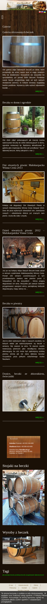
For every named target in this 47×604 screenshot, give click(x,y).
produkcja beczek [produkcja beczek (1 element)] (20, 575)
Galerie (34, 588)
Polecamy (13, 588)
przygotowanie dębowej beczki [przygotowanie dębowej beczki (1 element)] (35, 575)
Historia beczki (23, 585)
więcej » (39, 91)
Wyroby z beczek (23, 590)
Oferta (36, 585)
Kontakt (24, 588)
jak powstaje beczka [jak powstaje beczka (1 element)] (8, 575)
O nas (11, 585)
